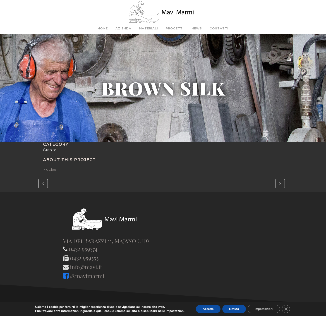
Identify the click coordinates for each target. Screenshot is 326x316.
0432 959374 (83, 248)
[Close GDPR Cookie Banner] (286, 309)
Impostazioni (263, 309)
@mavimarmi (87, 276)
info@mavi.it (86, 267)
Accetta (208, 309)
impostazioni (175, 311)
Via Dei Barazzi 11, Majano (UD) (106, 240)
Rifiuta (234, 309)
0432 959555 (84, 257)
